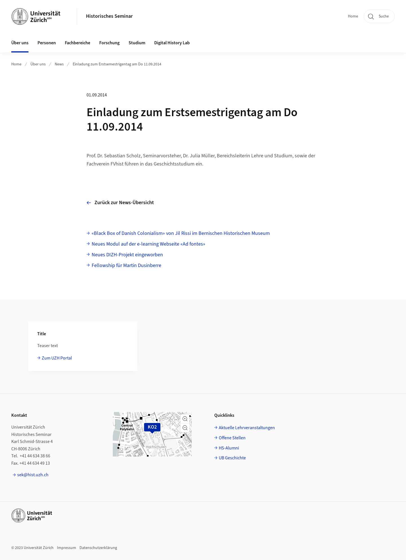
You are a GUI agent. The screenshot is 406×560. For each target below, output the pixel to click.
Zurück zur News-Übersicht (120, 202)
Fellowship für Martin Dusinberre (126, 265)
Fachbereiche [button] (77, 43)
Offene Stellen (232, 438)
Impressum (66, 548)
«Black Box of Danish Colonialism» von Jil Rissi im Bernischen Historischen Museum (181, 233)
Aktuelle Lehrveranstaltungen (247, 428)
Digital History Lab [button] (172, 43)
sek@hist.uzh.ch (32, 475)
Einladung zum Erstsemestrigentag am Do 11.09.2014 (117, 64)
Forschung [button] (109, 43)
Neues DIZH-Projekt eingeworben (127, 254)
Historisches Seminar (109, 16)
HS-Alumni (229, 448)
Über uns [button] (19, 43)
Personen (46, 43)
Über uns (38, 64)
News (59, 64)
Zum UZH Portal (57, 358)
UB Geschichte (232, 458)
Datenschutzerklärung (98, 548)
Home (353, 16)
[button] (184, 418)
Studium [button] (137, 43)
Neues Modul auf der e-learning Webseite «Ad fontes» (148, 244)
